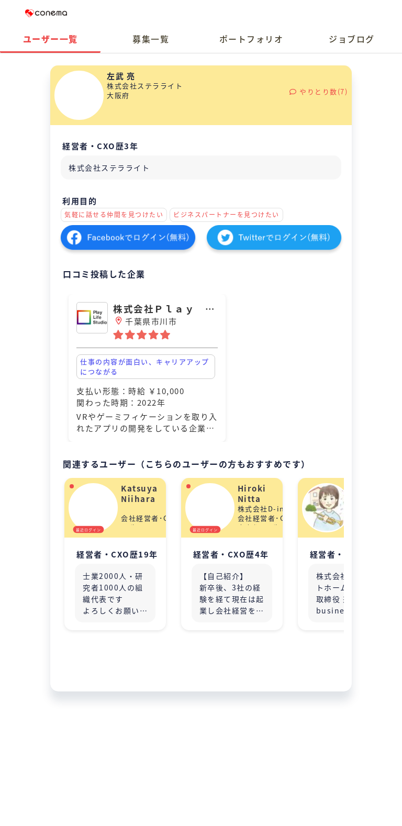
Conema (46, 13)
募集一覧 (150, 38)
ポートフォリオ (251, 38)
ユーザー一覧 (50, 38)
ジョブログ (352, 38)
